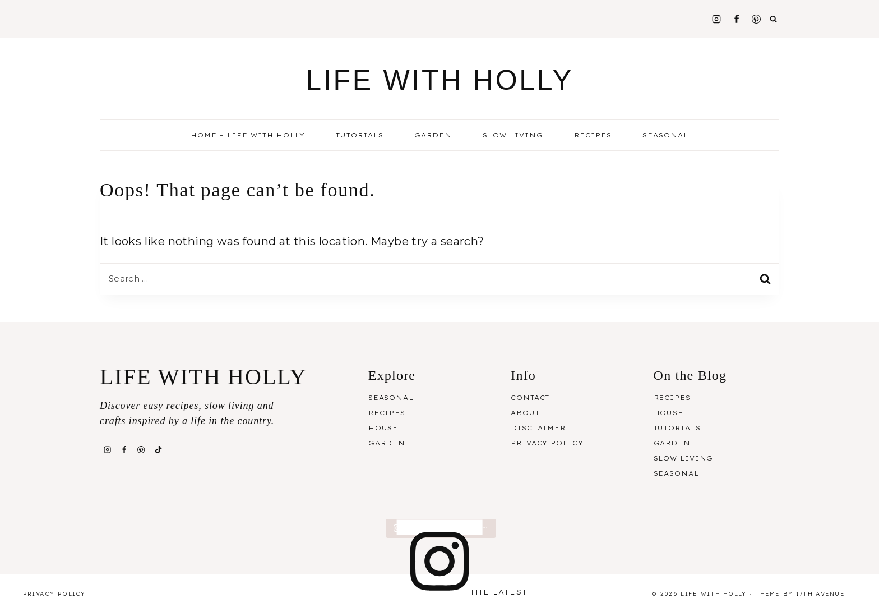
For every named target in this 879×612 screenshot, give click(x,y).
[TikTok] (158, 450)
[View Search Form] (773, 19)
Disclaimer (538, 428)
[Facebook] (737, 19)
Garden (433, 135)
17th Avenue (820, 594)
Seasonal (391, 398)
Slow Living (513, 135)
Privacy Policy (547, 443)
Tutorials (359, 135)
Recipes (386, 413)
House (383, 428)
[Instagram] (716, 19)
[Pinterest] (756, 19)
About (525, 413)
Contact (530, 398)
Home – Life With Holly (248, 135)
